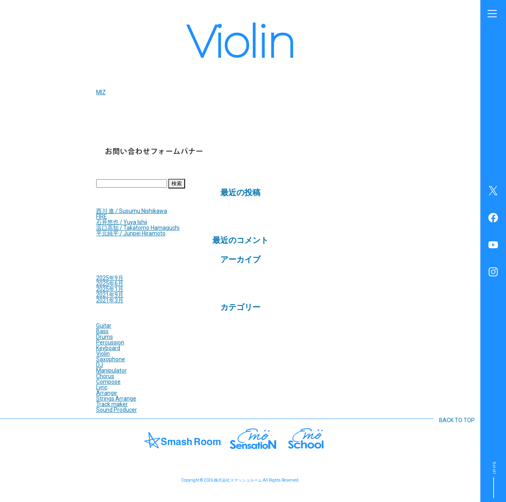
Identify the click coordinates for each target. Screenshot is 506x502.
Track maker (112, 404)
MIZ (101, 92)
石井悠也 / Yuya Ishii (121, 222)
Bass (102, 331)
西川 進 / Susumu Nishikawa (131, 211)
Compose (108, 382)
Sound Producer (116, 410)
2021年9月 (109, 294)
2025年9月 (109, 278)
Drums (104, 337)
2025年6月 (109, 283)
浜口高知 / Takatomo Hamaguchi (137, 228)
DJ (99, 365)
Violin (103, 353)
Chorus (105, 376)
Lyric (101, 387)
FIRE (101, 216)
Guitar (103, 325)
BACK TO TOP (457, 420)
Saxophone (110, 359)
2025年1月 (109, 289)
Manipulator (111, 370)
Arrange (106, 393)
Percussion (110, 342)
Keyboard (108, 348)
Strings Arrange (116, 398)
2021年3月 (109, 300)
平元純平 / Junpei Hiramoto (130, 233)
